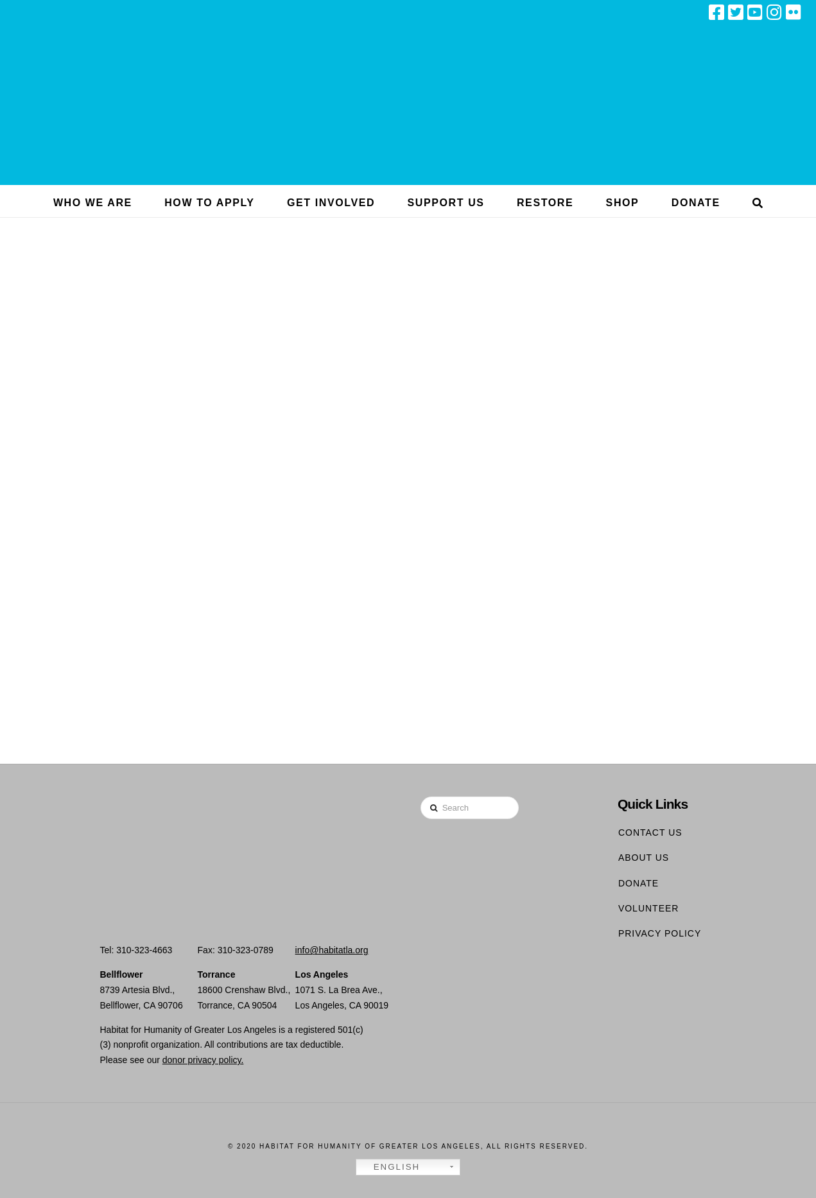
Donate (638, 883)
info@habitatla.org (332, 950)
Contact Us (650, 832)
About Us (643, 857)
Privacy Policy (659, 933)
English (390, 1167)
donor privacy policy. (203, 1060)
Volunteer (648, 908)
